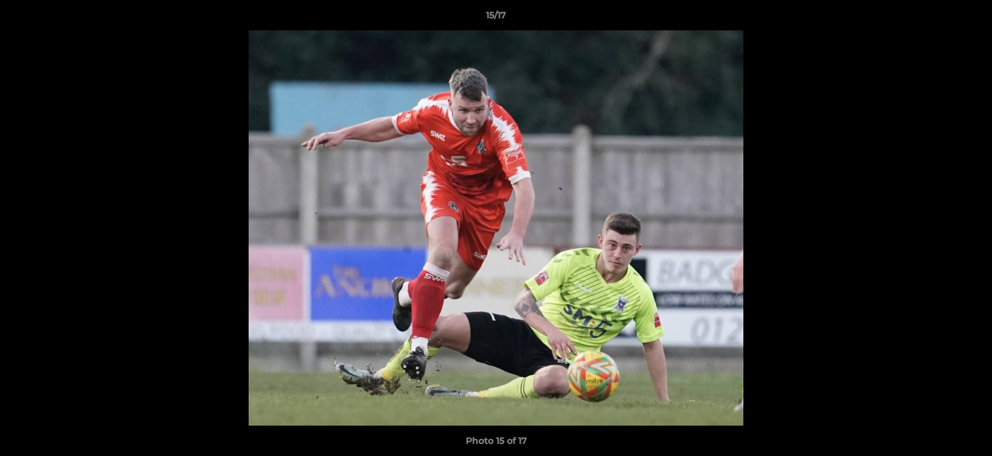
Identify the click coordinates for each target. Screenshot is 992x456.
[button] (969, 18)
